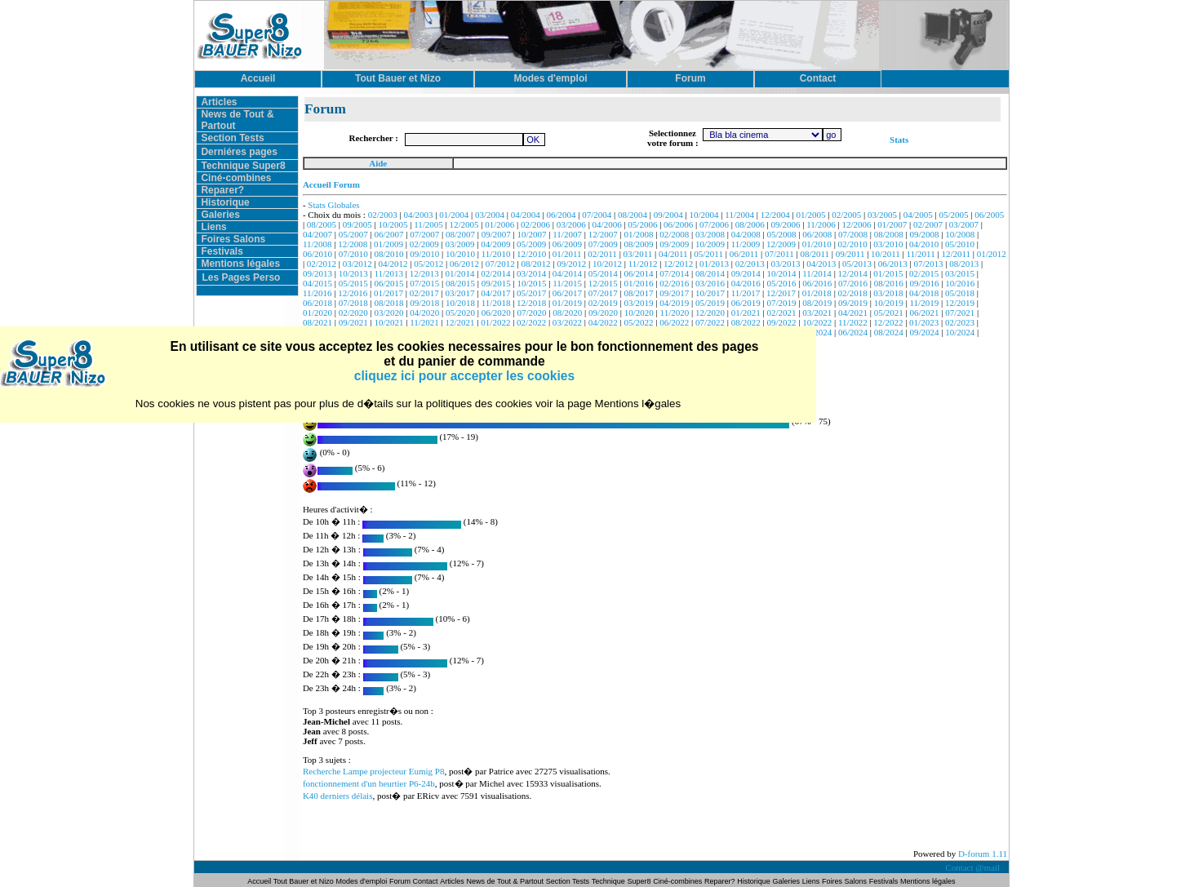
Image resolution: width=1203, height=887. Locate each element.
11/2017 (746, 293)
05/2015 (353, 283)
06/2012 (464, 263)
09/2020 (603, 312)
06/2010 (317, 254)
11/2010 (496, 254)
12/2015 (603, 283)
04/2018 (924, 293)
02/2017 (424, 293)
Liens (213, 227)
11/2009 (746, 244)
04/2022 (603, 322)
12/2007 (603, 234)
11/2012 (643, 263)
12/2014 (853, 273)
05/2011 (708, 254)
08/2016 (888, 283)
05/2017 (531, 293)
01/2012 (991, 254)
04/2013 (821, 263)
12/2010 (531, 254)
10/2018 (460, 303)
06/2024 (853, 332)
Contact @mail (973, 867)
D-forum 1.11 (982, 853)
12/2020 (710, 312)
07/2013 (928, 263)
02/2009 (424, 244)
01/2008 (638, 234)
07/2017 (603, 293)
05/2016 (781, 283)
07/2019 (781, 303)
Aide (378, 163)
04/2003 (418, 215)
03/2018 (888, 293)
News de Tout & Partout (505, 881)
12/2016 (352, 293)
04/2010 (924, 244)
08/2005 (321, 224)
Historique (225, 202)
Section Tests (232, 138)
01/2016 (638, 283)
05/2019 (710, 303)
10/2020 (639, 312)
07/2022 (710, 322)
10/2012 (607, 263)
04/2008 (746, 234)
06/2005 (989, 215)
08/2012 (535, 263)
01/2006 (499, 224)
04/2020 (424, 312)
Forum (401, 881)
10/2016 (959, 283)
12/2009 (781, 244)
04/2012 (392, 263)
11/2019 (924, 303)
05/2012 (428, 263)
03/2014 (531, 273)
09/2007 (496, 234)
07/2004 (596, 215)
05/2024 (817, 332)
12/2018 (531, 303)
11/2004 (739, 215)
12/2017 (781, 293)
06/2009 (567, 244)
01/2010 (817, 244)
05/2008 (781, 234)
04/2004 (525, 215)
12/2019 (959, 303)
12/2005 (464, 224)
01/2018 (817, 293)
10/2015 (532, 283)
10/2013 (353, 273)
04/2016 (746, 283)
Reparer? (222, 190)
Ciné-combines (236, 178)
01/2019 (567, 303)
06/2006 (678, 224)
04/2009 (495, 244)
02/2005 (846, 215)
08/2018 (388, 303)
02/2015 (924, 273)
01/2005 (810, 215)
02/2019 (603, 303)
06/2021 (924, 312)
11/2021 (424, 322)
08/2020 (567, 312)
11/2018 (496, 303)
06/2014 (638, 273)
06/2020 (496, 312)
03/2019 (638, 303)
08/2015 (460, 283)
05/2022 (638, 322)
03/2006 (571, 224)
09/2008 (924, 234)
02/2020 (353, 312)
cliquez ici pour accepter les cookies (464, 376)
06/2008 (817, 234)
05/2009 (531, 244)
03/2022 (567, 322)
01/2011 (567, 254)
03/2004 (489, 215)
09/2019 (853, 303)
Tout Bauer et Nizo (303, 881)
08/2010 (388, 254)
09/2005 (357, 224)
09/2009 (674, 244)
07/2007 (424, 234)
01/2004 (453, 215)
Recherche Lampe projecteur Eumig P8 (374, 771)
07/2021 (959, 312)
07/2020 (532, 312)
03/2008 (710, 234)
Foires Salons (233, 239)
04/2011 (673, 254)
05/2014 (603, 273)
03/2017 (460, 293)
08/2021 (317, 322)
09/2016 (924, 283)
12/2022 (888, 322)
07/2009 (603, 244)
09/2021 (353, 322)
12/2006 (857, 224)
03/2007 (964, 224)
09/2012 (571, 263)
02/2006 (535, 224)
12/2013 (424, 273)
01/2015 (888, 273)
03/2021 (817, 312)
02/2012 (321, 263)
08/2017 (638, 293)
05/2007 (353, 234)
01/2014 (460, 273)
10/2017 (710, 293)
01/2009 (388, 244)
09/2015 (496, 283)
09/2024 (924, 332)
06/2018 (317, 303)
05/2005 (954, 215)
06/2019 (746, 303)
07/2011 (779, 254)
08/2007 (460, 234)
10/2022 (817, 322)
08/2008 (888, 234)
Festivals (221, 251)
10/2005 (392, 224)
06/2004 (561, 215)
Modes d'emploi (362, 881)
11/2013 (388, 273)
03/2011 (638, 254)
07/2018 (353, 303)
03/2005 (882, 215)
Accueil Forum (331, 184)
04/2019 (674, 303)
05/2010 (959, 244)
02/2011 (602, 254)
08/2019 (817, 303)
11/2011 (920, 254)
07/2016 (853, 283)
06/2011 (744, 254)
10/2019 (888, 303)
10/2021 (388, 322)
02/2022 (531, 322)
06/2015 (388, 283)
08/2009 (638, 244)
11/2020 (675, 312)
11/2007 (567, 234)
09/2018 (424, 303)
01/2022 (495, 322)
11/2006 (821, 224)
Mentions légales (240, 263)
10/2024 (959, 332)
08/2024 (888, 332)
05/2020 (460, 312)
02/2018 (853, 293)
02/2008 (674, 234)
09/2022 (781, 322)
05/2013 (857, 263)
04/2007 (317, 234)
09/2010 (424, 254)
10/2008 (959, 234)
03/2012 (357, 263)
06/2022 (674, 322)
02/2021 (781, 312)
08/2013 (964, 263)
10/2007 (532, 234)
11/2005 (428, 224)
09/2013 (317, 273)
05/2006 (642, 224)
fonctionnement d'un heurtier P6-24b (369, 783)
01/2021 (746, 312)
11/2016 (317, 293)
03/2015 (959, 273)
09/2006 (785, 224)
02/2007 (928, 224)
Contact (425, 881)
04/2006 (607, 224)
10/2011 (885, 254)
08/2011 (814, 254)
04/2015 (317, 283)
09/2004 (668, 215)
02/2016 (674, 283)
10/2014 (781, 273)
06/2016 (817, 283)
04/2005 (918, 215)
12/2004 (775, 215)
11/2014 (817, 273)
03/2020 (388, 312)
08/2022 (746, 322)
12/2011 (955, 254)
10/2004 (704, 215)
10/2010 (460, 254)
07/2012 (500, 263)
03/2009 (460, 244)
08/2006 (750, 224)
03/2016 (710, 283)
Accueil (260, 881)
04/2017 (495, 293)
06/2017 (567, 293)
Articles (219, 102)
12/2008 (352, 244)
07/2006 (714, 224)
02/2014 (495, 273)
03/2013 (785, 263)
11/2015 (567, 283)
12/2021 (460, 322)
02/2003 (382, 215)
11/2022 (853, 322)
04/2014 (567, 273)
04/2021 (853, 312)
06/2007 (388, 234)
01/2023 (924, 322)
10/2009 (710, 244)
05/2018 (959, 293)
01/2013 (714, 263)
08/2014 (710, 273)
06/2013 (893, 263)
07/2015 (424, 283)
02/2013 (750, 263)
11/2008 (317, 244)
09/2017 (674, 293)
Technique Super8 (243, 165)
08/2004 (632, 215)
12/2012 (678, 263)
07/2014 (674, 273)
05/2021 (888, 312)
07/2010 (353, 254)
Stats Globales (333, 205)
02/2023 (959, 322)
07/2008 (853, 234)
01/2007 (892, 224)
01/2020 (317, 312)
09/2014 (746, 273)
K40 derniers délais (338, 796)
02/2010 (853, 244)
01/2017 (388, 293)
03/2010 (888, 244)
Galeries (220, 214)
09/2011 (850, 254)
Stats (899, 139)
